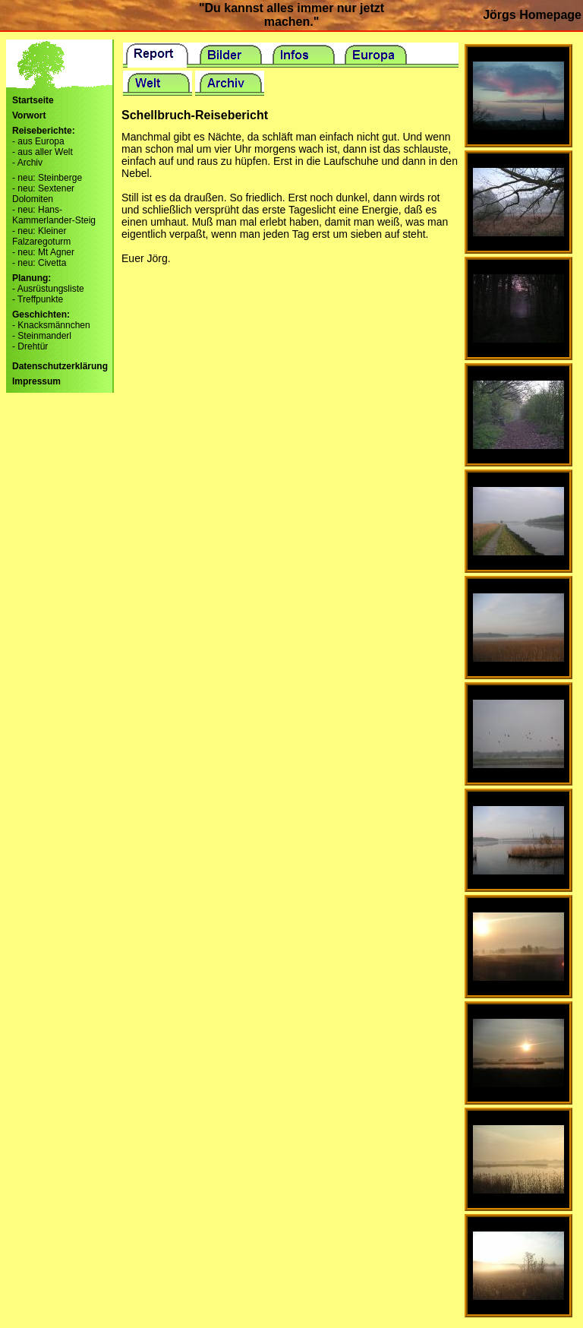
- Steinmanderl (41, 335)
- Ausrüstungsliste (48, 288)
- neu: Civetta (39, 263)
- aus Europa (38, 141)
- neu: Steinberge (47, 177)
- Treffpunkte (37, 299)
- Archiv (27, 162)
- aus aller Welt (42, 152)
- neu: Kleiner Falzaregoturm (41, 236)
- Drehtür (30, 346)
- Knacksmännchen (51, 325)
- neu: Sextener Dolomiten (43, 193)
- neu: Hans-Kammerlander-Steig (54, 215)
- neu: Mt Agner (43, 252)
